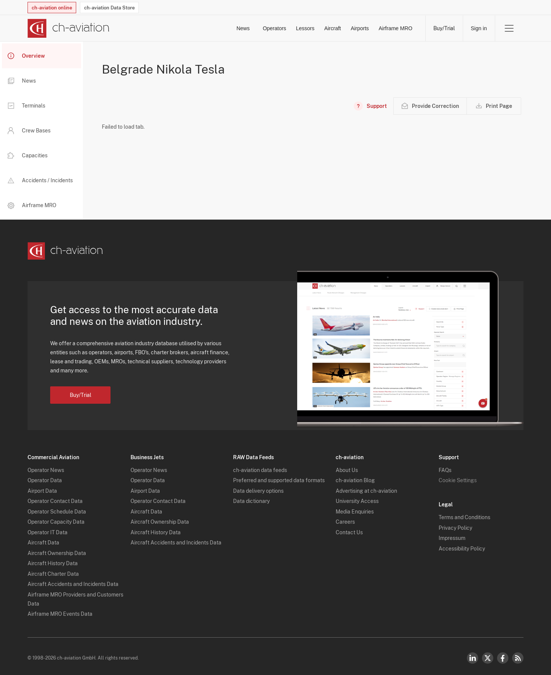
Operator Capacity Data (56, 518)
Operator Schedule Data (57, 508)
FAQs (445, 466)
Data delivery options (258, 487)
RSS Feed (517, 654)
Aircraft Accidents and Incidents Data (73, 580)
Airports (341, 28)
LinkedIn (472, 654)
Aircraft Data (43, 539)
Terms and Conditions (464, 513)
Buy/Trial (444, 28)
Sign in (479, 28)
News (158, 28)
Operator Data (45, 477)
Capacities (28, 155)
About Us (347, 466)
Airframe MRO (395, 28)
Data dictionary (251, 497)
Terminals (26, 105)
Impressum (452, 534)
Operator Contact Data (55, 497)
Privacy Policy (455, 524)
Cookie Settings (458, 476)
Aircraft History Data (53, 560)
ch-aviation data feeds (260, 466)
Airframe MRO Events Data (60, 610)
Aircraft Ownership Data (57, 549)
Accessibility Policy (462, 545)
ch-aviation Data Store (109, 8)
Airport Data (42, 487)
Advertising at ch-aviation (366, 487)
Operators (203, 28)
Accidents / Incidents (40, 180)
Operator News (46, 466)
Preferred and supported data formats (279, 477)
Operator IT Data (48, 529)
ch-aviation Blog (355, 477)
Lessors (251, 28)
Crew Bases (29, 130)
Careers (345, 518)
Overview (26, 55)
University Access (357, 497)
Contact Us (349, 529)
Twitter (487, 654)
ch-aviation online (52, 8)
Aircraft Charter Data (53, 570)
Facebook (502, 654)
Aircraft (296, 28)
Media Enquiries (355, 508)
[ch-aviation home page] (68, 28)
